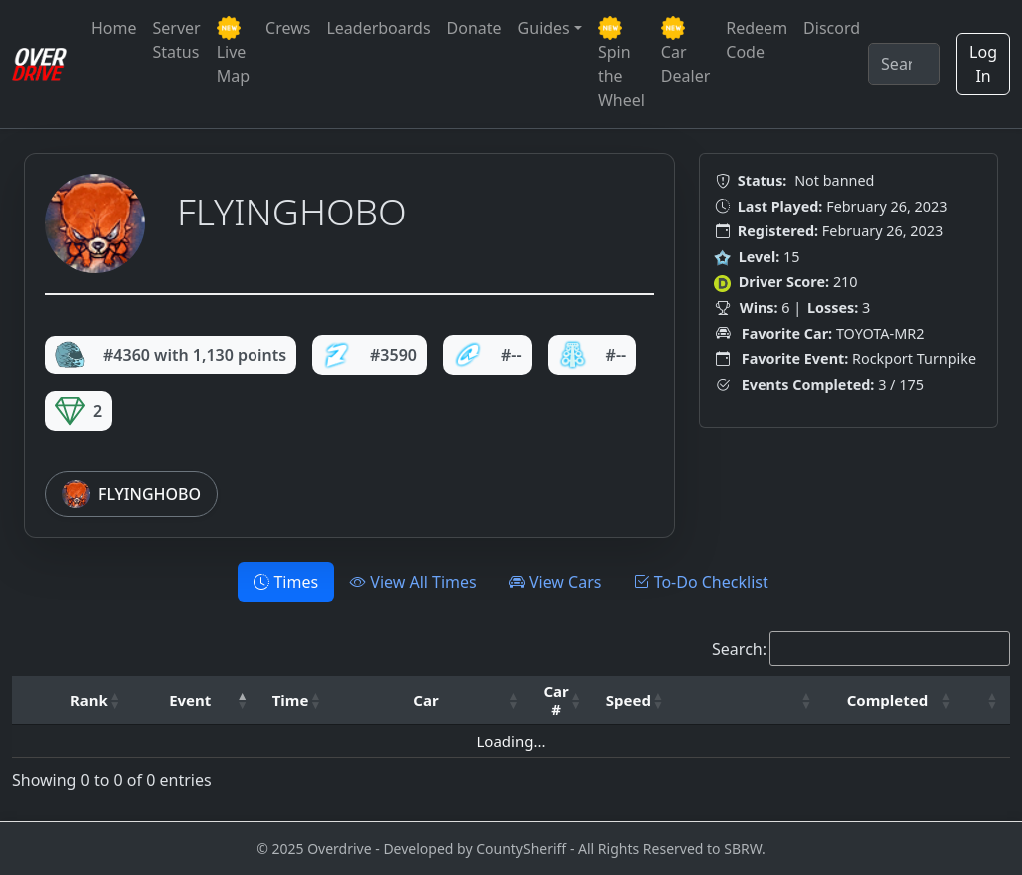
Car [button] (425, 700)
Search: (739, 648)
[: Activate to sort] (750, 700)
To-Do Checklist (700, 582)
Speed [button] (628, 700)
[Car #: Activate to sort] (562, 700)
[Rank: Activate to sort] (95, 700)
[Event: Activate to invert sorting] (196, 700)
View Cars (555, 582)
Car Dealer (685, 51)
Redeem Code (756, 40)
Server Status (177, 40)
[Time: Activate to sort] (297, 700)
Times (286, 582)
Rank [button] (89, 700)
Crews (287, 28)
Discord (831, 28)
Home (114, 28)
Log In (983, 64)
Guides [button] (544, 28)
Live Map (233, 51)
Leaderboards (378, 28)
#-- (487, 355)
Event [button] (190, 700)
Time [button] (290, 700)
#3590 (369, 355)
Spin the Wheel (621, 63)
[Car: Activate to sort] (432, 700)
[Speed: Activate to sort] (635, 700)
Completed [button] (887, 700)
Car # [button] (555, 700)
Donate (474, 28)
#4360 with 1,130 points (170, 355)
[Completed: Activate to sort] (894, 700)
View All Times (413, 582)
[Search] (904, 64)
